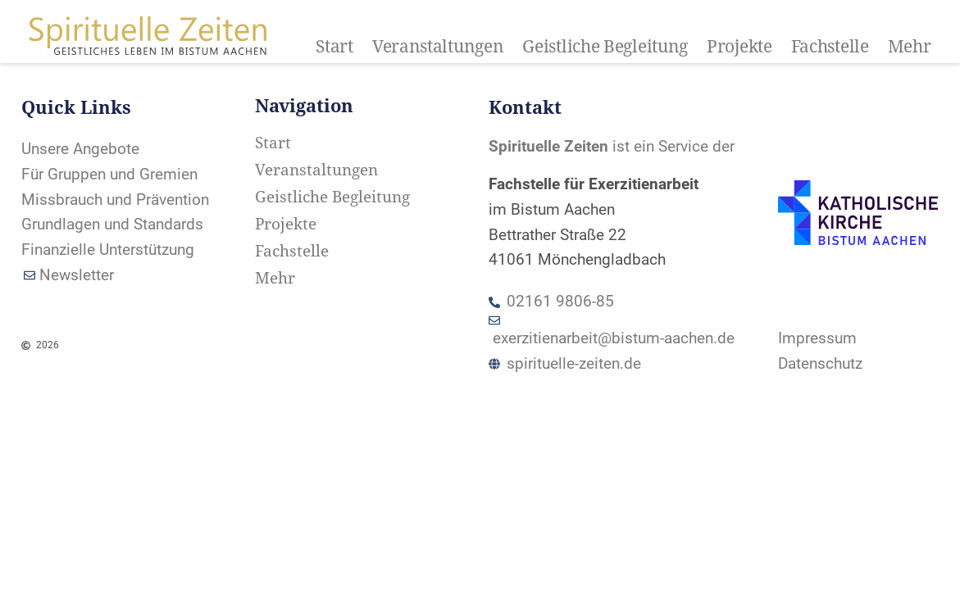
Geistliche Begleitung (605, 47)
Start (334, 47)
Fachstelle (830, 47)
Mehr (909, 47)
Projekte (739, 47)
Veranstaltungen (438, 47)
